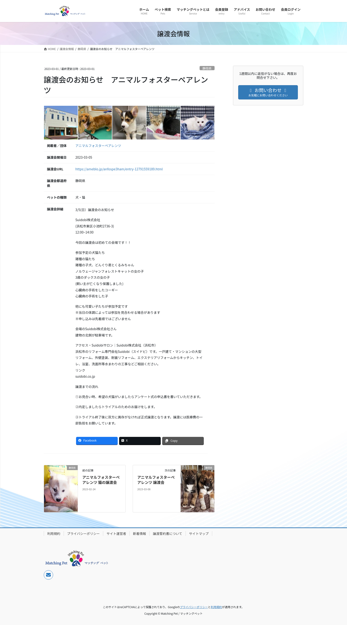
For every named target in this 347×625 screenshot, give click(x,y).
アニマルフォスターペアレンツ (98, 145)
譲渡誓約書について (167, 533)
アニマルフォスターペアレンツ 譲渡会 (156, 479)
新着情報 (139, 533)
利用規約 (53, 533)
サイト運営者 (116, 533)
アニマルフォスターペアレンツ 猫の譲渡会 (101, 479)
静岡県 (206, 68)
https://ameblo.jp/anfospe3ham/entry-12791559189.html (119, 169)
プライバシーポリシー (83, 533)
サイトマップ (199, 533)
